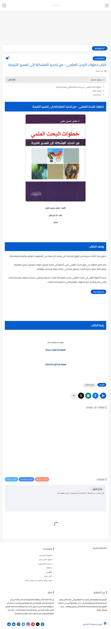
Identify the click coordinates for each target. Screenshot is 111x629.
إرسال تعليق (97, 489)
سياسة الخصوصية (45, 564)
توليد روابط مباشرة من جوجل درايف (38, 580)
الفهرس (49, 572)
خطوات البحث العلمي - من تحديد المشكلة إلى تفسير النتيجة (78, 87)
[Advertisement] (55, 28)
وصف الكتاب (96, 91)
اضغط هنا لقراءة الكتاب (55, 364)
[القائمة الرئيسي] (107, 5)
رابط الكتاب (97, 94)
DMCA (49, 568)
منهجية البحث (99, 58)
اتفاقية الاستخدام (45, 560)
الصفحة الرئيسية (45, 555)
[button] (95, 396)
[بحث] (4, 5)
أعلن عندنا (48, 576)
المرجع (85, 624)
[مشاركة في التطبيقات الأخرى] (74, 396)
